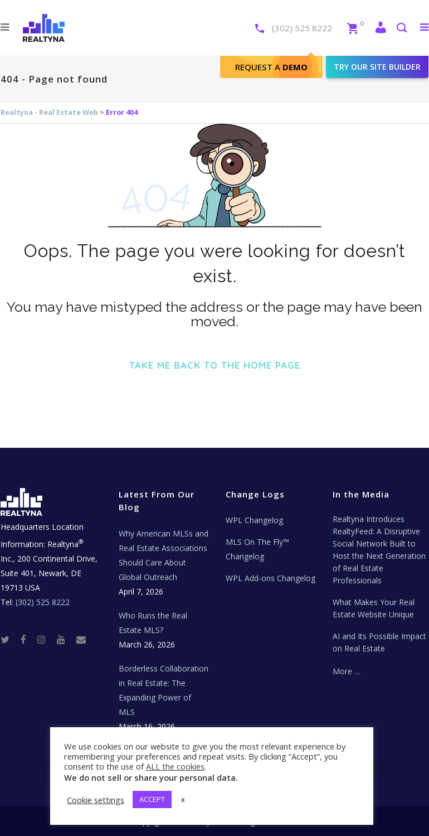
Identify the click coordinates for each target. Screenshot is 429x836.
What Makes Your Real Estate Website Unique (374, 608)
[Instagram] (46, 639)
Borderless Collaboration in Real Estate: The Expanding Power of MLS (163, 690)
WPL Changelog (254, 520)
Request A (271, 67)
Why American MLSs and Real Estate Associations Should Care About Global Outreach (163, 555)
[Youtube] (65, 639)
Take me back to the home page (214, 365)
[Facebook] (28, 639)
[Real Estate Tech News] (81, 639)
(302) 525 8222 (302, 27)
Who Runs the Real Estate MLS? (153, 622)
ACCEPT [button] (152, 799)
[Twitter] (9, 639)
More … (346, 671)
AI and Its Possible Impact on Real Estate (379, 642)
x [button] (183, 799)
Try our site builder (377, 66)
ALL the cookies (175, 766)
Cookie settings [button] (95, 800)
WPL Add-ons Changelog (270, 578)
